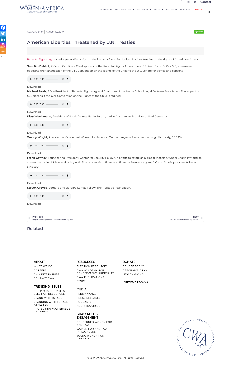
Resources (144, 10)
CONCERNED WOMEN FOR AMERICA (94, 323)
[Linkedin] (3, 39)
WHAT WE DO (43, 266)
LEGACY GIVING (133, 274)
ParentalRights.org (39, 59)
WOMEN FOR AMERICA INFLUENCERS (92, 330)
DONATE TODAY (133, 266)
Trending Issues (124, 10)
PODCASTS (84, 302)
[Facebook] (3, 28)
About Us (105, 10)
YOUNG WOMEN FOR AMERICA (90, 337)
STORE (81, 281)
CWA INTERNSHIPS (47, 274)
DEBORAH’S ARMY (135, 270)
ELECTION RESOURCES (92, 266)
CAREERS (40, 270)
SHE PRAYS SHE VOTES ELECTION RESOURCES (49, 292)
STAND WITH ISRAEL (48, 298)
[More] (3, 51)
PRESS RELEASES (88, 298)
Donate (198, 10)
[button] (208, 12)
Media (158, 10)
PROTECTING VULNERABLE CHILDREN (52, 310)
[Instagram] (3, 45)
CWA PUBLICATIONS (90, 277)
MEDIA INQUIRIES (88, 306)
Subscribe (185, 10)
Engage (171, 10)
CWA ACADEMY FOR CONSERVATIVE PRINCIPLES (95, 272)
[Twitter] (3, 33)
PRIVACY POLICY (135, 282)
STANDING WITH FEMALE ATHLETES (51, 303)
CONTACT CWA (44, 278)
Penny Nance (86, 293)
